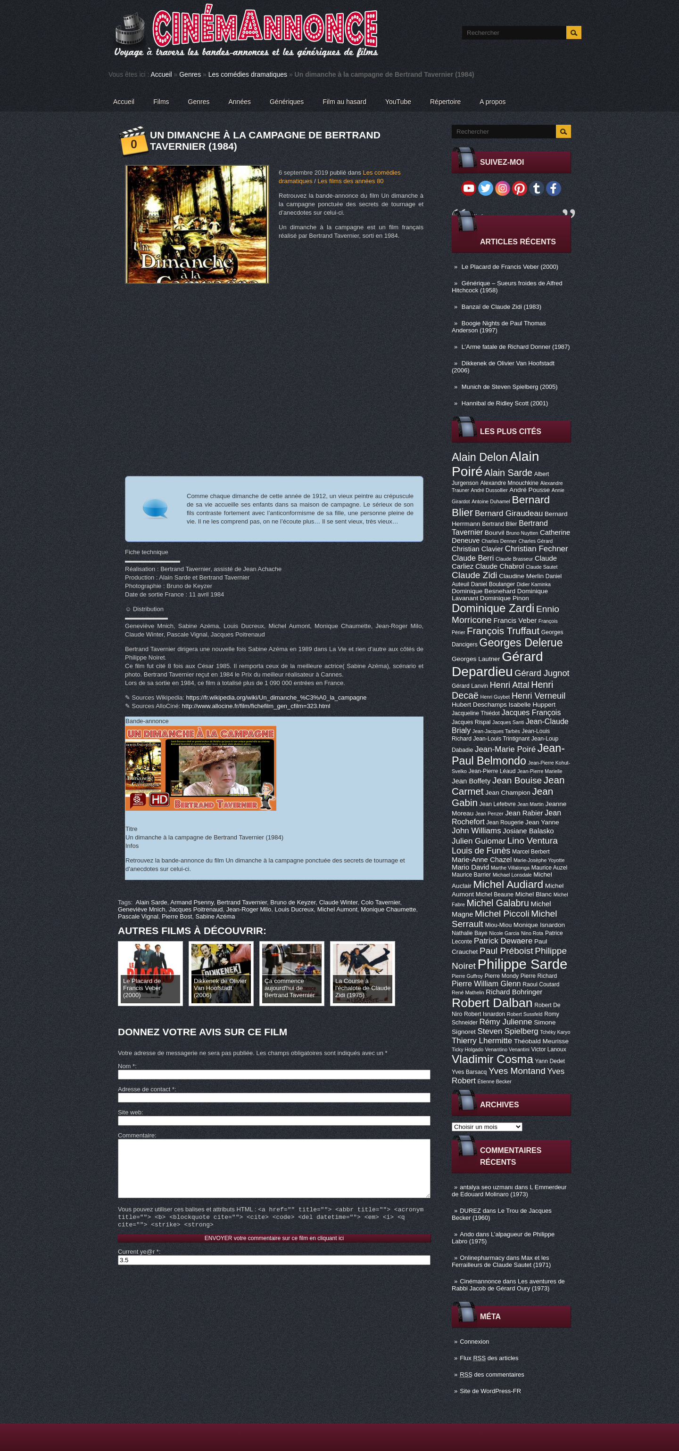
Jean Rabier (524, 813)
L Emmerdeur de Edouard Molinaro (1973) (509, 1191)
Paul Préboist (506, 951)
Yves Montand (517, 1071)
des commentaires (492, 1374)
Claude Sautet (542, 567)
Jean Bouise (517, 780)
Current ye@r (138, 1265)
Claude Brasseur (514, 559)
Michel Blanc (533, 894)
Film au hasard (344, 101)
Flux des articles (489, 1358)
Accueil (161, 74)
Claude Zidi (474, 575)
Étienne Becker (495, 1081)
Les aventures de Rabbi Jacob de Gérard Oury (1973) (508, 1285)
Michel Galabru (497, 903)
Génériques (287, 101)
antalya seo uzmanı (486, 1187)
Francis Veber (515, 620)
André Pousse (529, 489)
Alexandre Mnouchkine (509, 483)
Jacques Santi (508, 722)
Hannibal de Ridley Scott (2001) (505, 403)
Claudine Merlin (521, 576)
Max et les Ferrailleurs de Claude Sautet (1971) (501, 1261)
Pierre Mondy (502, 976)
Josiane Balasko (528, 831)
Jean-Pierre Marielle (539, 771)
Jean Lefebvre (498, 804)
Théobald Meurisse (541, 1041)
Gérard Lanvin (470, 686)
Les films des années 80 (350, 181)
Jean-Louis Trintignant (501, 738)
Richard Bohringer (514, 992)
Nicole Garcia (504, 933)
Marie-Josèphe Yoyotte (538, 860)
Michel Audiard (508, 884)
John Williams (476, 830)
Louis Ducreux (294, 909)
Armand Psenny (192, 902)
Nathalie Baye (470, 933)
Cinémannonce (480, 1281)
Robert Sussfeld (525, 1014)
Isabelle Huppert (532, 704)
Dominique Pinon (504, 598)
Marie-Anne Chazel (482, 859)
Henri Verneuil (538, 696)
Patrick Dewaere (503, 940)
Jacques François (531, 712)
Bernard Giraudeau (509, 513)
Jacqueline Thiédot (476, 713)
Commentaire (136, 1135)
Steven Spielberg (508, 1031)
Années (240, 101)
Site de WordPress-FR (490, 1391)
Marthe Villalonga (510, 868)
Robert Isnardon (484, 1014)
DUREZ (470, 1210)
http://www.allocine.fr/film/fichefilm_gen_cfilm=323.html (256, 705)
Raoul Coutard (540, 984)
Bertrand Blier (499, 524)
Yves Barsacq (469, 1072)
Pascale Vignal (138, 916)
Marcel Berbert (531, 851)
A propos (492, 101)
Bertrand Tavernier (242, 902)
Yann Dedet (550, 1061)
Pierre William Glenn (486, 983)
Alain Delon (480, 457)
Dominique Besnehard (483, 591)
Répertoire (445, 101)
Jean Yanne (542, 822)
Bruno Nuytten (522, 533)
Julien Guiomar (478, 841)
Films (161, 101)
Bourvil (495, 532)
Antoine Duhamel (491, 501)
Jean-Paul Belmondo (508, 754)
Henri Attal (510, 685)
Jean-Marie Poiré (505, 749)
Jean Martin (530, 804)
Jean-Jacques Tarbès (496, 731)
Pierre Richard (539, 976)
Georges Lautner (476, 658)
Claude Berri (473, 558)
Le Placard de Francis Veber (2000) (510, 266)
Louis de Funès (481, 850)
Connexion (474, 1341)
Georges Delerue (521, 643)
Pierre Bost (177, 916)
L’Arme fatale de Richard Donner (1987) (516, 346)
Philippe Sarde (523, 964)
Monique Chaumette (388, 909)
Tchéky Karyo (555, 1032)
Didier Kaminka (534, 584)
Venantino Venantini (507, 1049)
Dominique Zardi (493, 608)
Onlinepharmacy (482, 1257)
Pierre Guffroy (467, 976)
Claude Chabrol (499, 566)
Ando (467, 1234)
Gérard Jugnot (541, 673)
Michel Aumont (337, 909)
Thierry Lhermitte (482, 1040)
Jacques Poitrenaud (196, 909)
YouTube (398, 101)
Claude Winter (338, 902)
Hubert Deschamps (479, 704)
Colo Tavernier (380, 902)
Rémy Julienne (505, 1021)
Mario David (470, 867)
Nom (126, 1066)
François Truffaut (503, 630)
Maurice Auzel (549, 867)
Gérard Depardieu (497, 664)
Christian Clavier (477, 549)
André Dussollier (489, 490)
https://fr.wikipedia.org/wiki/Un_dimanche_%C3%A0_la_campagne (276, 697)
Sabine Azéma (215, 916)
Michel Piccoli (502, 914)
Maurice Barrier (471, 874)
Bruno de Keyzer (292, 902)
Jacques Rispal (471, 722)
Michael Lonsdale (512, 875)
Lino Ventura (532, 841)
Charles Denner (499, 541)
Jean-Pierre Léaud (492, 771)
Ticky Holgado (467, 1049)
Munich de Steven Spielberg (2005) (510, 386)
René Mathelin (468, 992)
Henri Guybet (495, 697)
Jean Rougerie (504, 822)
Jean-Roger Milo (248, 909)
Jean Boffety (471, 781)
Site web (129, 1112)
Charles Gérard (535, 541)
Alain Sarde (508, 473)
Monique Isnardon (539, 924)
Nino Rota (532, 933)
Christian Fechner (536, 548)
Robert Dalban (492, 1003)
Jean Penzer (489, 813)
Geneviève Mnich (141, 909)
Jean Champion (507, 792)
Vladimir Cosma (492, 1059)
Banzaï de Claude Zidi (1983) (501, 306)
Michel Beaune (494, 894)
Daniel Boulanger (493, 584)
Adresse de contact (146, 1089)
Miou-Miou (498, 925)
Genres (190, 74)
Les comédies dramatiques (247, 74)
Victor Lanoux (548, 1049)
